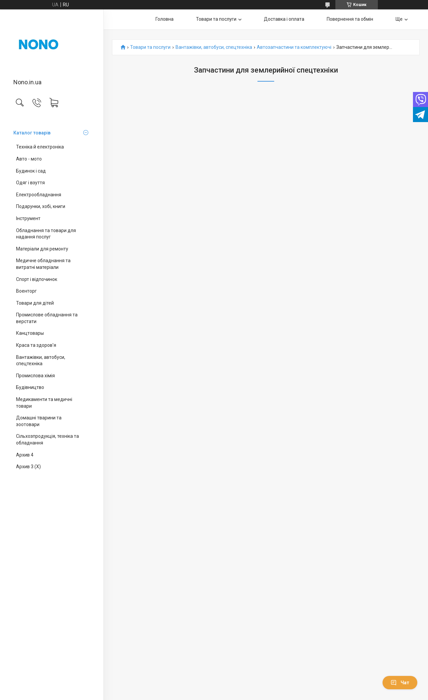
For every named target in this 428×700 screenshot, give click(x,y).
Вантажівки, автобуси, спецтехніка (40, 361)
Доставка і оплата (284, 19)
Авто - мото (29, 159)
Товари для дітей (35, 303)
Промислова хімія (35, 375)
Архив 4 (24, 455)
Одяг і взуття (30, 182)
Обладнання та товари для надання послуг (46, 234)
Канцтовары (30, 333)
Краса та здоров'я (36, 345)
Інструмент (28, 218)
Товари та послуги (216, 19)
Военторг (26, 291)
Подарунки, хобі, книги (40, 206)
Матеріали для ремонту (42, 249)
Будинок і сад (31, 171)
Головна (164, 19)
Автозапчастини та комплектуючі (294, 47)
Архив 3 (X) (28, 466)
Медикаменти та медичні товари (44, 403)
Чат (400, 683)
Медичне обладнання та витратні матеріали (43, 264)
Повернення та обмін (350, 19)
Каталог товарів (31, 132)
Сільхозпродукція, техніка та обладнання (47, 439)
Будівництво (30, 387)
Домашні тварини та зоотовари (39, 421)
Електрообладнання (38, 194)
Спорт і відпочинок (36, 279)
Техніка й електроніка (40, 146)
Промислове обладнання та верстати (47, 318)
